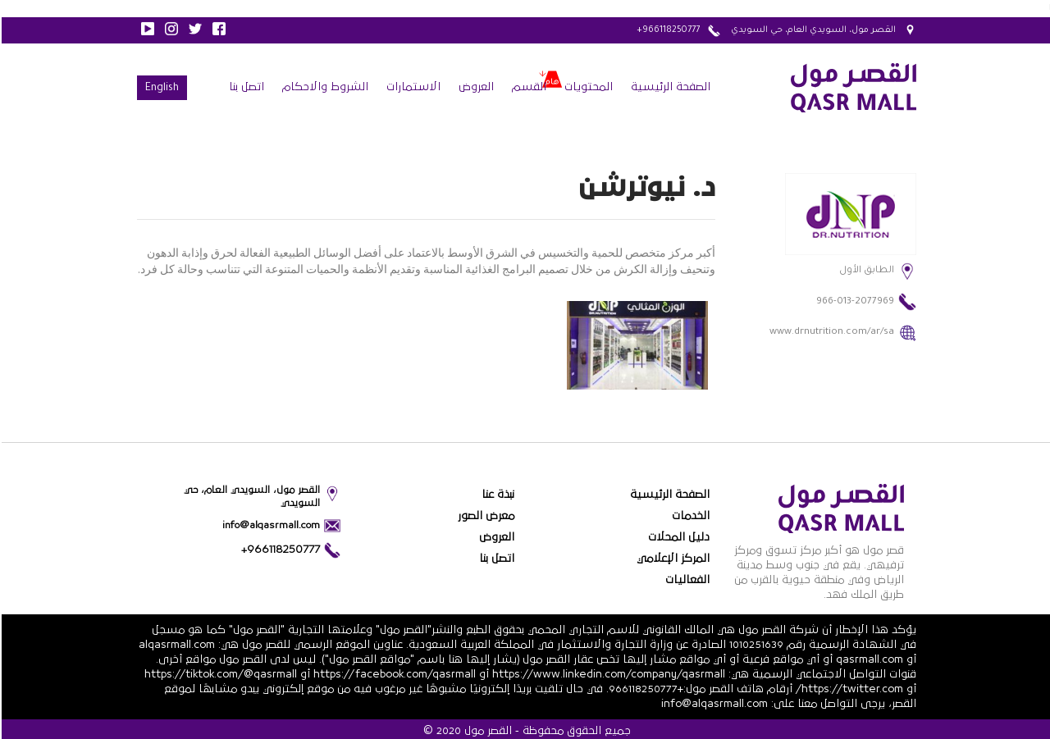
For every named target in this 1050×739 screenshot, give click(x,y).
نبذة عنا (496, 495)
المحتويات (587, 87)
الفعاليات (686, 580)
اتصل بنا (244, 87)
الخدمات (689, 516)
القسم (527, 87)
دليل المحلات (677, 537)
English (160, 88)
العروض (474, 87)
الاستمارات (412, 87)
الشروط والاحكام (324, 87)
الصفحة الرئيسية (669, 87)
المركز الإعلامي (671, 558)
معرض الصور (484, 516)
